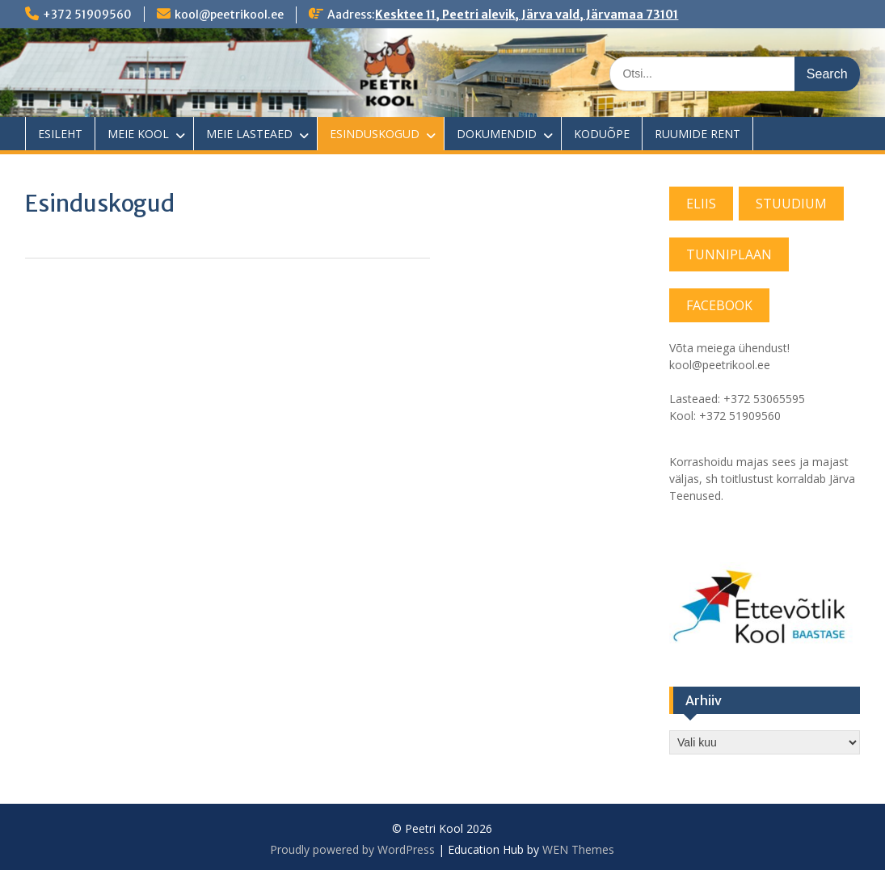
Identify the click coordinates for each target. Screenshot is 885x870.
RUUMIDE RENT (697, 133)
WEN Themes (578, 849)
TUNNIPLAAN (729, 254)
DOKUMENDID (497, 133)
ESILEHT (60, 133)
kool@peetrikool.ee (229, 14)
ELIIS (701, 203)
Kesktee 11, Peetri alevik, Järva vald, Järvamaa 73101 (526, 14)
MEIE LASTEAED (249, 133)
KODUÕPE (602, 133)
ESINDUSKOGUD (374, 133)
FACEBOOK (719, 305)
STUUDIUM (791, 203)
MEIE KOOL (138, 133)
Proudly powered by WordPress (352, 849)
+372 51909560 (87, 14)
